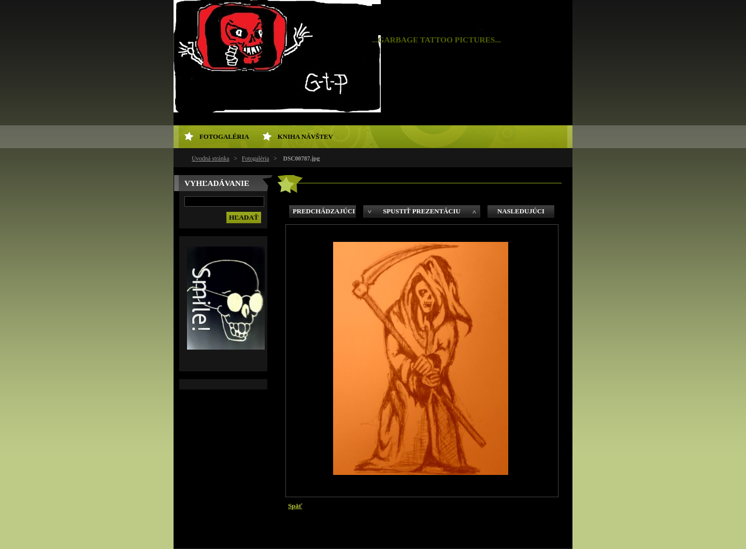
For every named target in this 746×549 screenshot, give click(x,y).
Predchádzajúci (324, 211)
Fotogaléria (255, 158)
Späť (295, 506)
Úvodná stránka (210, 158)
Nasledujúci (520, 211)
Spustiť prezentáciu (422, 211)
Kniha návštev (305, 136)
